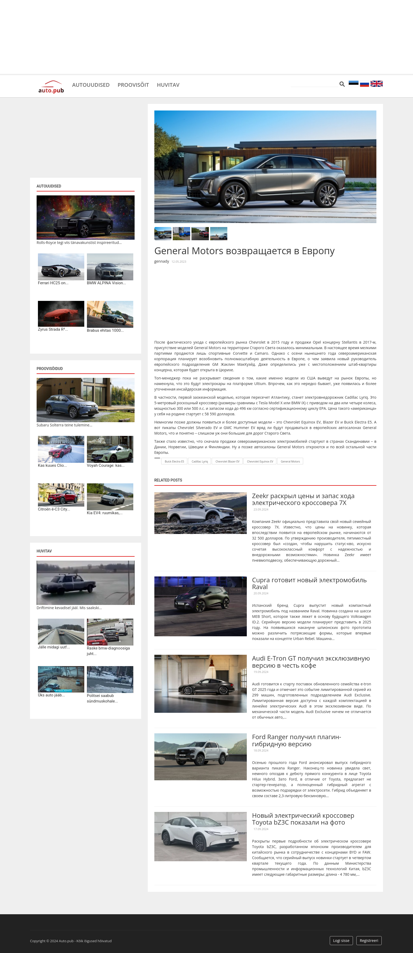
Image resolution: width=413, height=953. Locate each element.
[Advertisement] (206, 37)
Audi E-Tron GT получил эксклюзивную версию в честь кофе (311, 661)
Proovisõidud (50, 369)
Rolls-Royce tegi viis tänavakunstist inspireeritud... (79, 242)
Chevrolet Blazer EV (227, 461)
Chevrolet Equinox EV (260, 461)
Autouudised (91, 84)
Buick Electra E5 (358, 422)
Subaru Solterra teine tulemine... (64, 424)
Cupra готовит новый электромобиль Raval (309, 583)
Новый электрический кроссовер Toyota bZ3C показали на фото (303, 818)
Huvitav (168, 84)
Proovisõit (133, 84)
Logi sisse (341, 940)
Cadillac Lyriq (356, 397)
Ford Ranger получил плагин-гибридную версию (296, 740)
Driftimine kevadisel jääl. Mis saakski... (69, 607)
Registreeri (369, 940)
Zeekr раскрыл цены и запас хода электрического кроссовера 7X (303, 499)
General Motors (290, 461)
